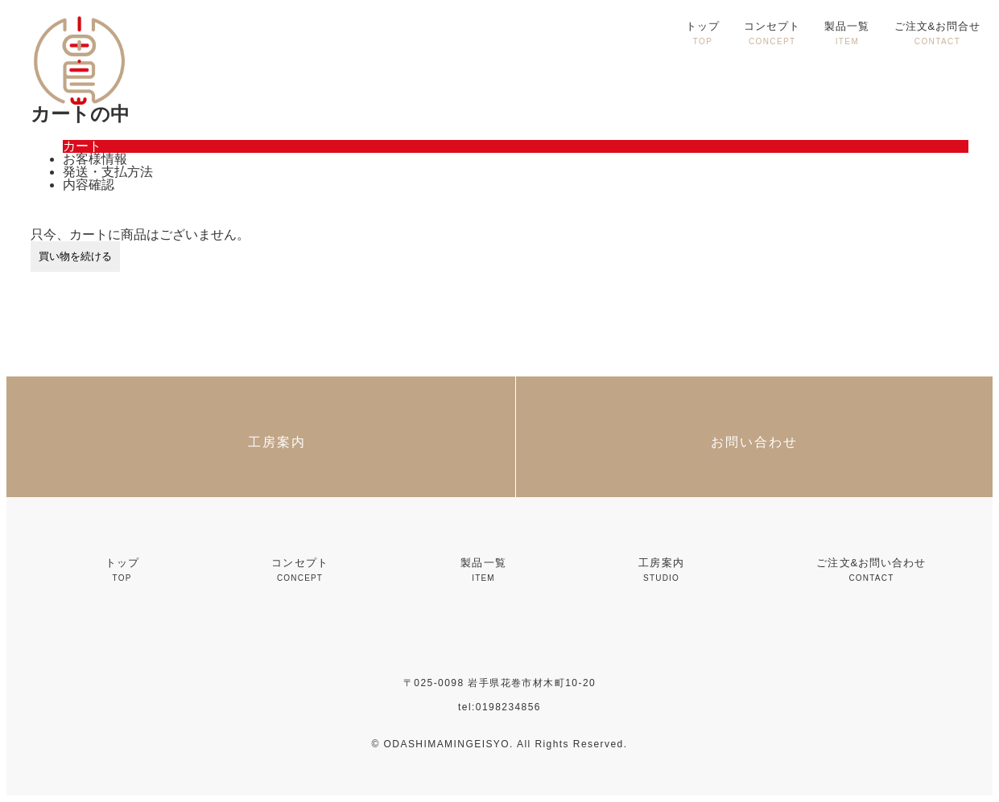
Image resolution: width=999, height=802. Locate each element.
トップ (703, 33)
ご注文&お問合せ (937, 33)
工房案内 (660, 569)
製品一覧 (846, 33)
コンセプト (772, 33)
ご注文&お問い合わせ (871, 569)
